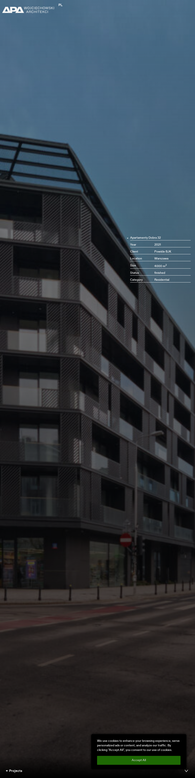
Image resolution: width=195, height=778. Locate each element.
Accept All (139, 760)
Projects (15, 771)
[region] (138, 751)
